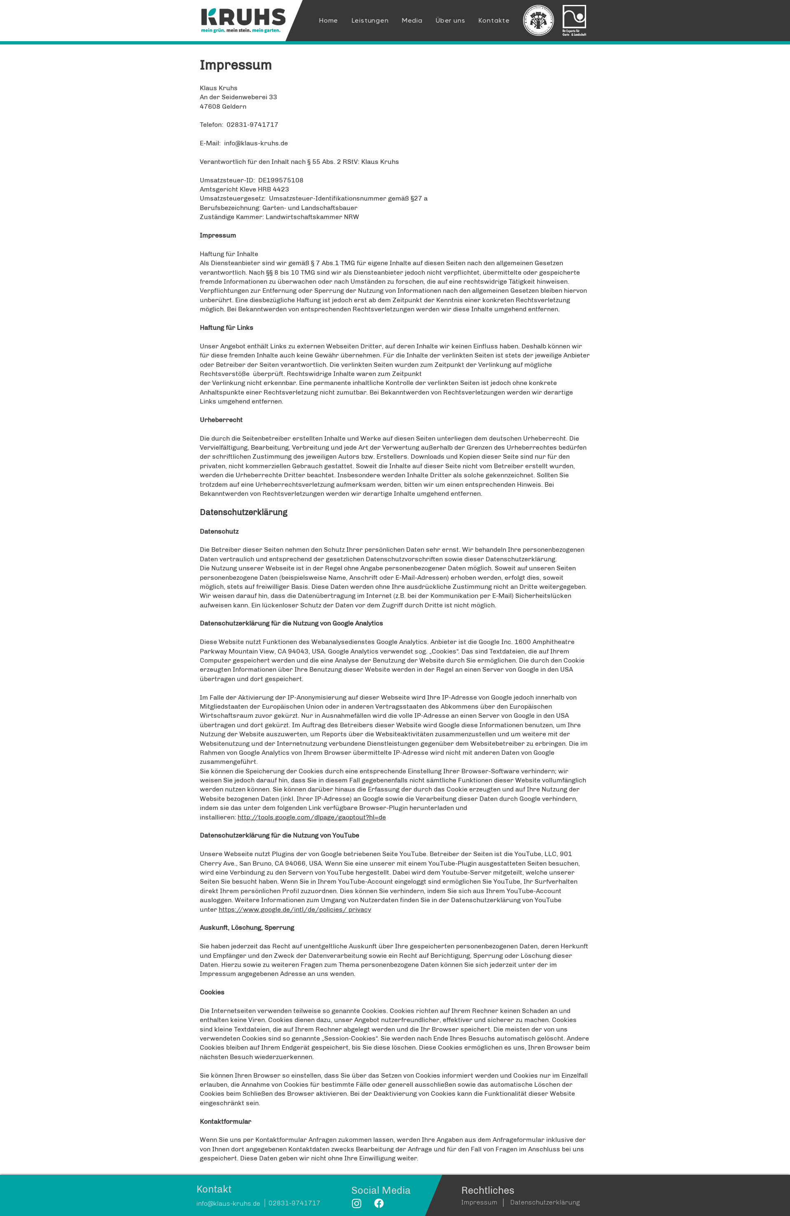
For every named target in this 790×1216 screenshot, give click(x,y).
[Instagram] (357, 1203)
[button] (412, 20)
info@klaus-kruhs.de (256, 143)
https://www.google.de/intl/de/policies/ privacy (295, 909)
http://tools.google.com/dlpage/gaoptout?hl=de (312, 817)
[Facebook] (379, 1203)
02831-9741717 (294, 1203)
